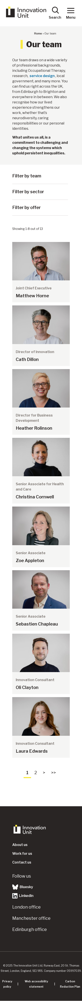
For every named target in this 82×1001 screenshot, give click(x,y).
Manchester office (31, 918)
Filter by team (26, 176)
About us (20, 845)
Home (38, 33)
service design (42, 76)
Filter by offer (26, 207)
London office (26, 907)
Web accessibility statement (36, 984)
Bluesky (22, 887)
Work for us (22, 853)
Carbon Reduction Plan (70, 984)
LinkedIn (22, 895)
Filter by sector (28, 191)
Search (55, 13)
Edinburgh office (29, 929)
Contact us (21, 862)
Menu (70, 13)
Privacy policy (7, 984)
